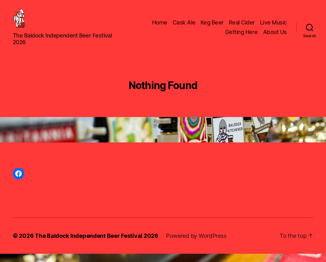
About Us (275, 36)
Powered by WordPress (196, 244)
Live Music (273, 26)
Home (159, 26)
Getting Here (241, 36)
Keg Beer (212, 26)
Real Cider (242, 26)
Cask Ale (184, 26)
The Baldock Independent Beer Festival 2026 (96, 244)
